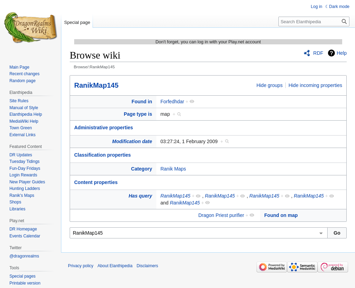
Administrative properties (103, 127)
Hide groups (270, 85)
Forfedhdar (172, 101)
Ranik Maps (173, 169)
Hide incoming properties (315, 85)
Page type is (138, 114)
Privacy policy (80, 265)
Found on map (280, 215)
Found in (142, 101)
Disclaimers (147, 265)
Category (141, 169)
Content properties (96, 182)
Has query (140, 196)
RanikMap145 (96, 85)
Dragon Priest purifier (221, 215)
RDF (318, 53)
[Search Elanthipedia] (313, 21)
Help (342, 53)
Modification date (132, 141)
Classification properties (102, 155)
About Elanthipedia (114, 265)
